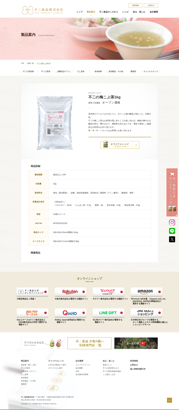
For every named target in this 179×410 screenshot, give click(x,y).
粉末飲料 (98, 71)
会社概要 (154, 12)
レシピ (125, 12)
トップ (79, 12)
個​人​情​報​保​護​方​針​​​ (138, 369)
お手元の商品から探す (57, 365)
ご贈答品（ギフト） (29, 371)
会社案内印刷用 (82, 374)
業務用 (133, 71)
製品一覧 (31, 63)
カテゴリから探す (55, 368)
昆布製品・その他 (116, 71)
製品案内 (91, 12)
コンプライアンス (83, 365)
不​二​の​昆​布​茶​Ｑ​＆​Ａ (111, 368)
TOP (22, 63)
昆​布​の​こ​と (107, 365)
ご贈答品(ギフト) (63, 71)
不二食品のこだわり (108, 12)
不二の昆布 (45, 71)
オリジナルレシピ (56, 361)
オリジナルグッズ (150, 71)
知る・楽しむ (139, 12)
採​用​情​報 (135, 5)
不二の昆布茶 (28, 71)
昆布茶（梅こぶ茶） (29, 365)
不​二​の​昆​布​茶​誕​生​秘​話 (112, 371)
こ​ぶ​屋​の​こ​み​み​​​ (109, 374)
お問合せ (151, 5)
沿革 (77, 371)
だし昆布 (80, 71)
